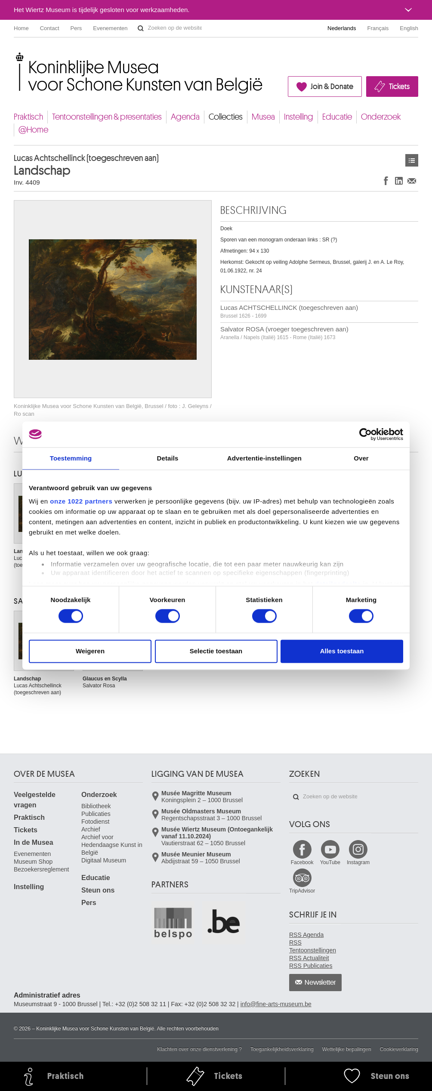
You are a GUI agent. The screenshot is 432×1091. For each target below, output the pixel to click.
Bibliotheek (96, 806)
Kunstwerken (411, 160)
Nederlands (341, 28)
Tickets (399, 86)
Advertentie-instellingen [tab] (264, 458)
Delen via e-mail (411, 180)
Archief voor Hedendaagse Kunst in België (111, 845)
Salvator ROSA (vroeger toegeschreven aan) (284, 332)
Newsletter (320, 982)
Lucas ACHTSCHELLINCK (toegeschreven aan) (289, 311)
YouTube (330, 862)
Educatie (337, 116)
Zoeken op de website (140, 28)
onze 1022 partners (81, 501)
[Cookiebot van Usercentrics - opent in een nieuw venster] (365, 434)
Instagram (358, 862)
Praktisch (28, 116)
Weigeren (90, 651)
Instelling (298, 116)
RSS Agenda (306, 934)
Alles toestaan (342, 651)
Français (378, 28)
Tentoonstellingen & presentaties (107, 116)
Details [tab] (168, 458)
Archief (90, 829)
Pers (76, 28)
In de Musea (33, 842)
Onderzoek (381, 116)
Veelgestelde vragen (35, 800)
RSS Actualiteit (309, 958)
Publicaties (96, 813)
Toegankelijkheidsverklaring (282, 1049)
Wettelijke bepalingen (346, 1049)
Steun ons (97, 890)
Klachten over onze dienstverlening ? (199, 1049)
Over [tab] (361, 458)
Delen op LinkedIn (398, 180)
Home (21, 28)
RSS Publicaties (310, 965)
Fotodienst (95, 821)
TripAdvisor (302, 891)
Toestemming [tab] (71, 458)
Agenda (185, 116)
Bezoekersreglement (41, 869)
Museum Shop (33, 861)
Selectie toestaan (216, 651)
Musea (263, 116)
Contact (49, 28)
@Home (33, 129)
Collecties (226, 116)
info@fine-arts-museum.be (276, 1004)
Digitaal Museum (103, 860)
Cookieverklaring (399, 1049)
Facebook (302, 862)
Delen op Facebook (386, 180)
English (409, 28)
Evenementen (110, 28)
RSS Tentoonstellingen (312, 946)
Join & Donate (332, 86)
